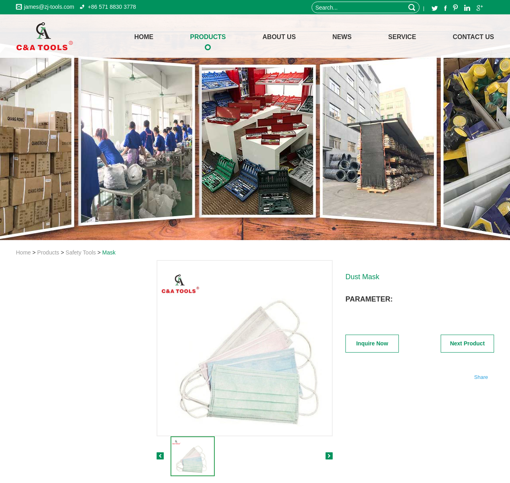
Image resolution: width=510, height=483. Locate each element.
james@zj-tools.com (49, 7)
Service (402, 37)
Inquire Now (372, 343)
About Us (279, 37)
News (341, 37)
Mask (109, 252)
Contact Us (473, 37)
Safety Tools (81, 252)
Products (208, 37)
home (143, 37)
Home (23, 252)
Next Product (467, 343)
